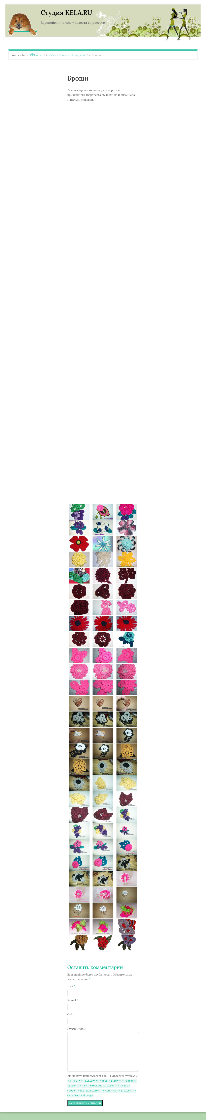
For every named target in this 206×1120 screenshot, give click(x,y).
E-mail (72, 1000)
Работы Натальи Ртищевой (67, 55)
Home (38, 55)
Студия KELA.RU (66, 12)
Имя (71, 986)
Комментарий (77, 1028)
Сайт (70, 1014)
